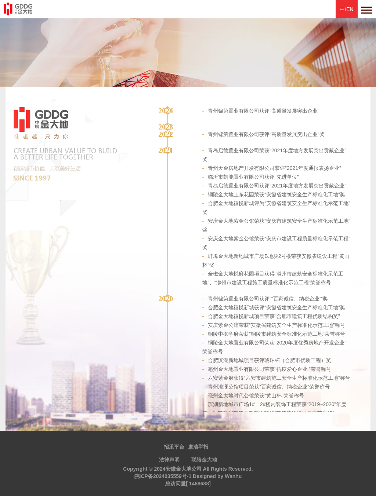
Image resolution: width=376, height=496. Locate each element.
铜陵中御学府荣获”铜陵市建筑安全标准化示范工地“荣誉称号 (276, 334)
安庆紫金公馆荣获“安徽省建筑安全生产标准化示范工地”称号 (276, 325)
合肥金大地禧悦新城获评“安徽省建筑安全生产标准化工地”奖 (276, 307)
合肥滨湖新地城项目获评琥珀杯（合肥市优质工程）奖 (269, 360)
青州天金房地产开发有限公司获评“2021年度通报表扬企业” (274, 168)
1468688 (199, 483)
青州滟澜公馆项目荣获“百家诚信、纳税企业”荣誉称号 (268, 387)
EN (349, 9)
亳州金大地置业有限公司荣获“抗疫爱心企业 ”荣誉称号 (269, 369)
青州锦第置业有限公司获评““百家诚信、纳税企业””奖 (268, 299)
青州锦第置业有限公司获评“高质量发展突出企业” (263, 111)
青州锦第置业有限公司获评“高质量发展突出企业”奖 (266, 134)
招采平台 (174, 447)
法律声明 (169, 460)
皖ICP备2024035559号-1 (163, 476)
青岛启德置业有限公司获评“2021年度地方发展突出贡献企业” (277, 186)
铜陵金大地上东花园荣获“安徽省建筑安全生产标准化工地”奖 (276, 194)
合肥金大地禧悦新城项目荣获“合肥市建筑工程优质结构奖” (274, 316)
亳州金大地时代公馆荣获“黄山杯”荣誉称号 (256, 395)
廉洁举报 (198, 447)
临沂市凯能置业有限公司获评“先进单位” (253, 177)
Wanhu (233, 476)
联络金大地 (204, 460)
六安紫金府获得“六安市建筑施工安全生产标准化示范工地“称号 (279, 378)
